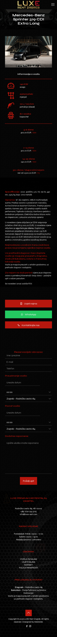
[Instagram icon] (30, 626)
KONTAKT (28, 565)
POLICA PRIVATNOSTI (28, 568)
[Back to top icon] (28, 613)
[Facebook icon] (27, 626)
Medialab (38, 622)
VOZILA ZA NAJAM (28, 559)
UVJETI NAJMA (28, 562)
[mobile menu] (52, 4)
